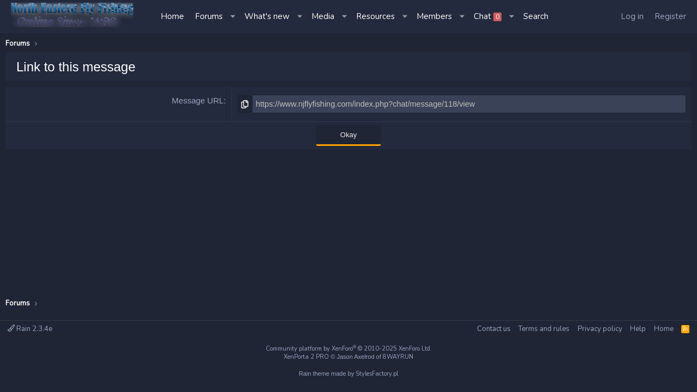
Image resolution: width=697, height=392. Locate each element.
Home (172, 16)
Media (322, 16)
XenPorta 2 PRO (306, 357)
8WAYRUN (398, 357)
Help (638, 329)
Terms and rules (544, 329)
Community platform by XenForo (349, 349)
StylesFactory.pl (377, 374)
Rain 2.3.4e (30, 329)
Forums (209, 16)
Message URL (198, 100)
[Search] (536, 16)
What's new (267, 16)
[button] (233, 16)
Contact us (494, 329)
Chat (488, 16)
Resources (375, 16)
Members (434, 16)
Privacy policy (600, 329)
